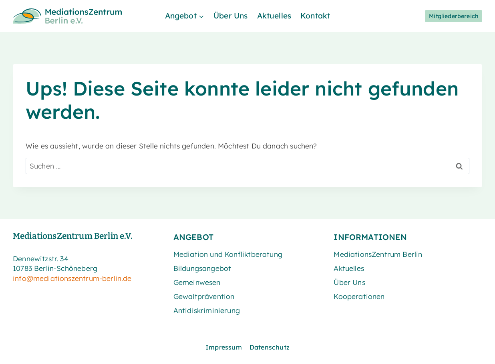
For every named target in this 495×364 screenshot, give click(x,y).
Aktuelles (274, 15)
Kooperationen (359, 296)
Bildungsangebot (202, 268)
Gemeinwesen (197, 282)
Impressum (223, 347)
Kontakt (315, 15)
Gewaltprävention (204, 296)
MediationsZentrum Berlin (378, 254)
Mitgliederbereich (453, 16)
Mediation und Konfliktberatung (227, 254)
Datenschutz (270, 347)
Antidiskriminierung (206, 310)
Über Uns (230, 15)
